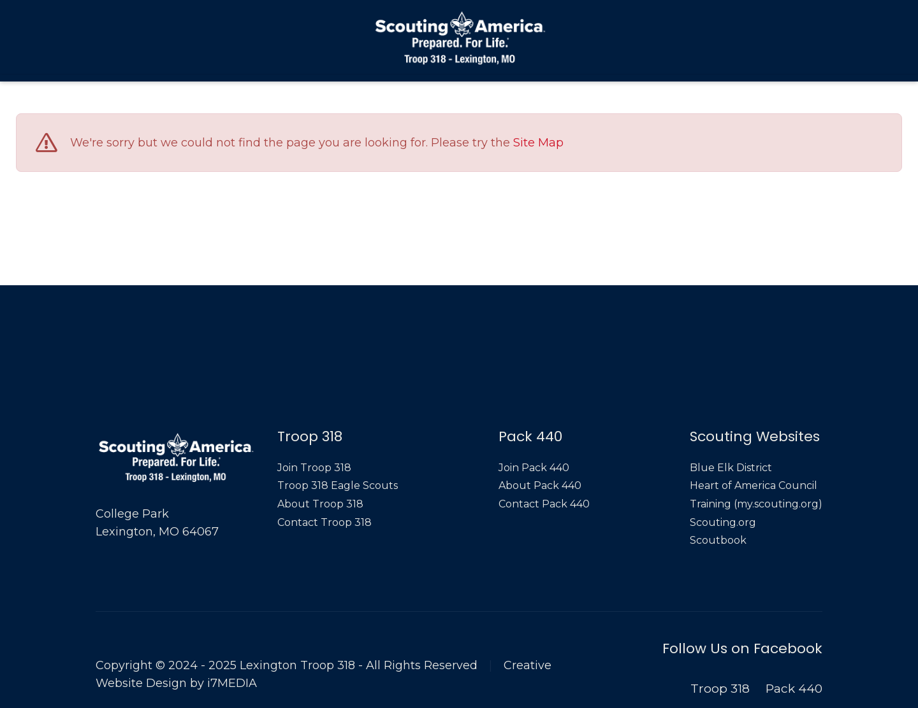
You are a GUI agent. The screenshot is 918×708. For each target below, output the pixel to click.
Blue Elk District (731, 468)
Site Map (538, 143)
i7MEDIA (232, 683)
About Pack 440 (540, 485)
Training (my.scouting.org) (756, 504)
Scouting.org (723, 522)
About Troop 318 (320, 504)
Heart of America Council (753, 485)
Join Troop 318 (314, 468)
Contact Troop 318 (324, 522)
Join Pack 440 (534, 468)
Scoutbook (718, 540)
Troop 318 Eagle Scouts (337, 485)
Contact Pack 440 (544, 504)
